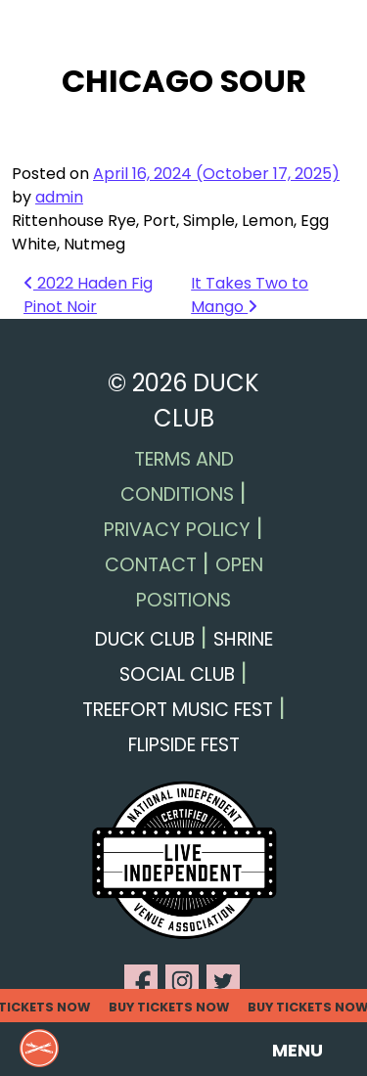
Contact (151, 565)
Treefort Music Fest (177, 709)
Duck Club (145, 639)
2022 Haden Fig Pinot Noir (88, 295)
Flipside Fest (184, 745)
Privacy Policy (177, 529)
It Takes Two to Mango (249, 295)
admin (59, 197)
